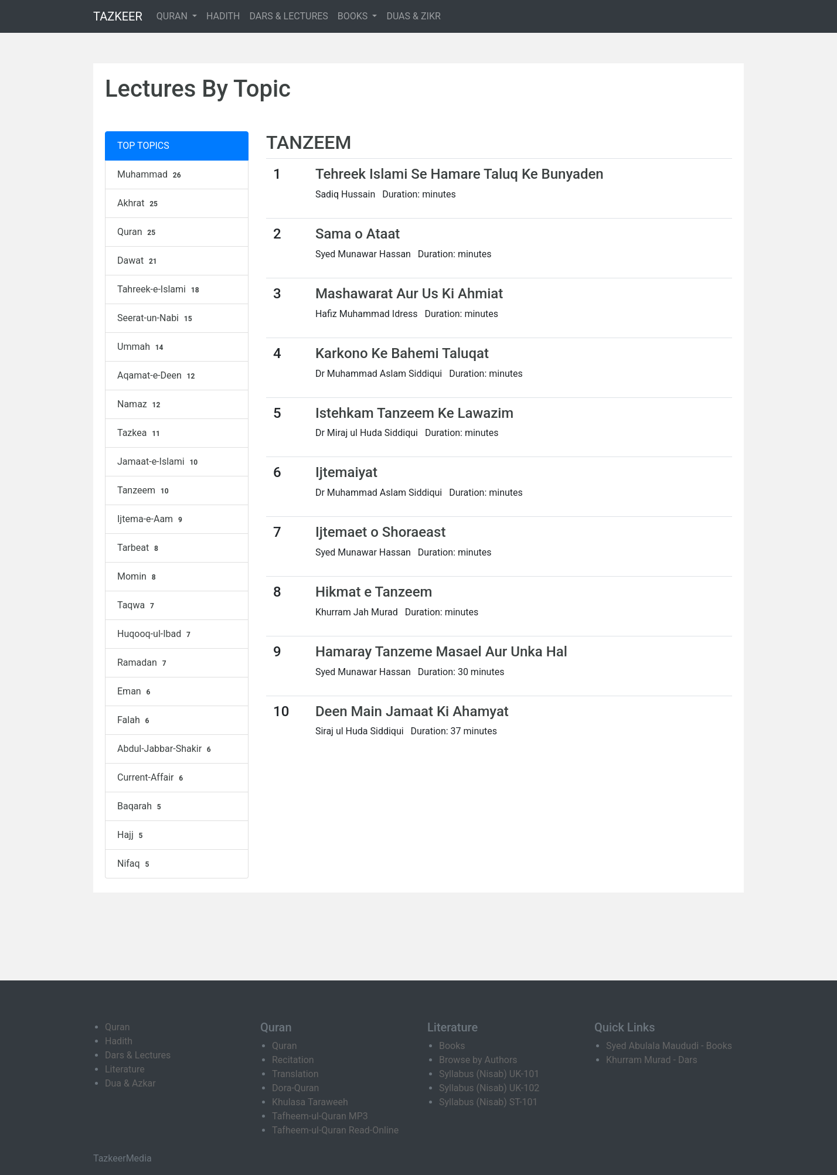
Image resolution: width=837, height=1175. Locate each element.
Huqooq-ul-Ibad (155, 634)
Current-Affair (151, 778)
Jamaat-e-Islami (158, 462)
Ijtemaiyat (346, 472)
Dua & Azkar (130, 1083)
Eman (135, 691)
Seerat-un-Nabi (156, 318)
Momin (137, 577)
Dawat (138, 261)
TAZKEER (117, 16)
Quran (137, 232)
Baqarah (140, 806)
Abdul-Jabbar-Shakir (165, 749)
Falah (134, 720)
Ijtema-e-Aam (151, 519)
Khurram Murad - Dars (652, 1059)
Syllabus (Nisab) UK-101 (489, 1073)
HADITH (223, 16)
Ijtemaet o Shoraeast (380, 532)
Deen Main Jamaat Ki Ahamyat (412, 711)
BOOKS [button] (354, 16)
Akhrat (139, 203)
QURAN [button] (173, 16)
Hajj (131, 835)
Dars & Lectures (138, 1055)
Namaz (140, 404)
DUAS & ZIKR (413, 16)
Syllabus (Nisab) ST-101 (488, 1102)
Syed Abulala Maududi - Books (669, 1045)
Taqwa (137, 605)
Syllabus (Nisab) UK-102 (489, 1088)
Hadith (118, 1041)
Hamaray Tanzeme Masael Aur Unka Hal (441, 651)
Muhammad (150, 174)
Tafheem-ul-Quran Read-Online (335, 1130)
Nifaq (134, 864)
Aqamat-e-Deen (157, 376)
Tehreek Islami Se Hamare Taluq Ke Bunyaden (459, 174)
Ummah (141, 347)
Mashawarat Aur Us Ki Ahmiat (409, 293)
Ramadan (143, 663)
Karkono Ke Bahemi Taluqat (402, 353)
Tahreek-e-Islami (159, 289)
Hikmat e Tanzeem (374, 592)
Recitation (293, 1059)
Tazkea (140, 433)
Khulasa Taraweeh (310, 1102)
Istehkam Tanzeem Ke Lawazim (414, 413)
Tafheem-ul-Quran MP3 (320, 1116)
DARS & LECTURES (289, 16)
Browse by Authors (478, 1059)
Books (452, 1045)
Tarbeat (139, 548)
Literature (125, 1069)
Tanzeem (144, 490)
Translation (295, 1073)
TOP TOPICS (143, 145)
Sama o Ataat (357, 234)
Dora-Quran (295, 1088)
